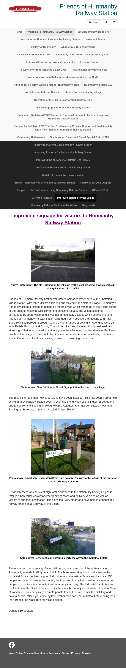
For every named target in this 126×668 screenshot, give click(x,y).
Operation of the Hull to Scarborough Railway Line (63, 100)
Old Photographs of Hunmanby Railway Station (63, 107)
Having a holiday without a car (89, 69)
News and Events (96, 39)
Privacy (75, 653)
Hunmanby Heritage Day (98, 85)
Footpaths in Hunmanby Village (84, 92)
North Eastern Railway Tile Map (42, 92)
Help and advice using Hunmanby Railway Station (58, 190)
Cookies (86, 653)
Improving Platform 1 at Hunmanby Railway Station (63, 145)
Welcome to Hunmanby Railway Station (49, 32)
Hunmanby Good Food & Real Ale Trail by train (82, 54)
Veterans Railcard (42, 198)
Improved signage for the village (75, 198)
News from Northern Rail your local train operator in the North (63, 77)
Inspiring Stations (90, 62)
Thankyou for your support (95, 182)
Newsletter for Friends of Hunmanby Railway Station (50, 39)
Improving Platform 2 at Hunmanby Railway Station (63, 152)
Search (94, 22)
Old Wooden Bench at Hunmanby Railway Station (63, 167)
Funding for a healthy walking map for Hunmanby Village (46, 85)
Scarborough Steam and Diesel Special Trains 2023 (79, 137)
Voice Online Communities (24, 653)
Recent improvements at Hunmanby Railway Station (45, 182)
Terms (65, 653)
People (21, 190)
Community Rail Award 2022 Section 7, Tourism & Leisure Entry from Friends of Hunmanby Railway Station (63, 117)
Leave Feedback (50, 653)
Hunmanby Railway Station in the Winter (54, 205)
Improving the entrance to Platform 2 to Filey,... (63, 160)
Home (19, 32)
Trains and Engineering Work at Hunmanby (50, 62)
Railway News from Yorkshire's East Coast (43, 69)
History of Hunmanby (43, 47)
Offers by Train (100, 190)
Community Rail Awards (31, 137)
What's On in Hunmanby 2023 (78, 47)
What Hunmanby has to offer (94, 32)
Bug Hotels (88, 205)
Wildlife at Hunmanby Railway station (63, 175)
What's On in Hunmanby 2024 (33, 54)
